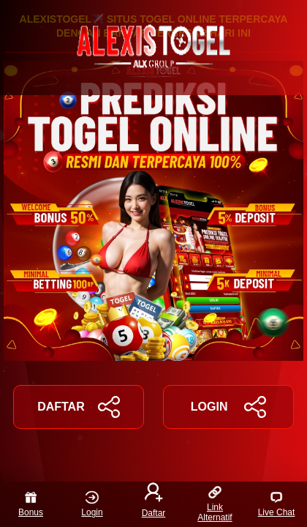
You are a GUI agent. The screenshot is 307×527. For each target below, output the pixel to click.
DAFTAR (78, 407)
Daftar (154, 501)
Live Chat (276, 504)
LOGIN (228, 407)
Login (91, 504)
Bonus (30, 504)
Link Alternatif (214, 504)
